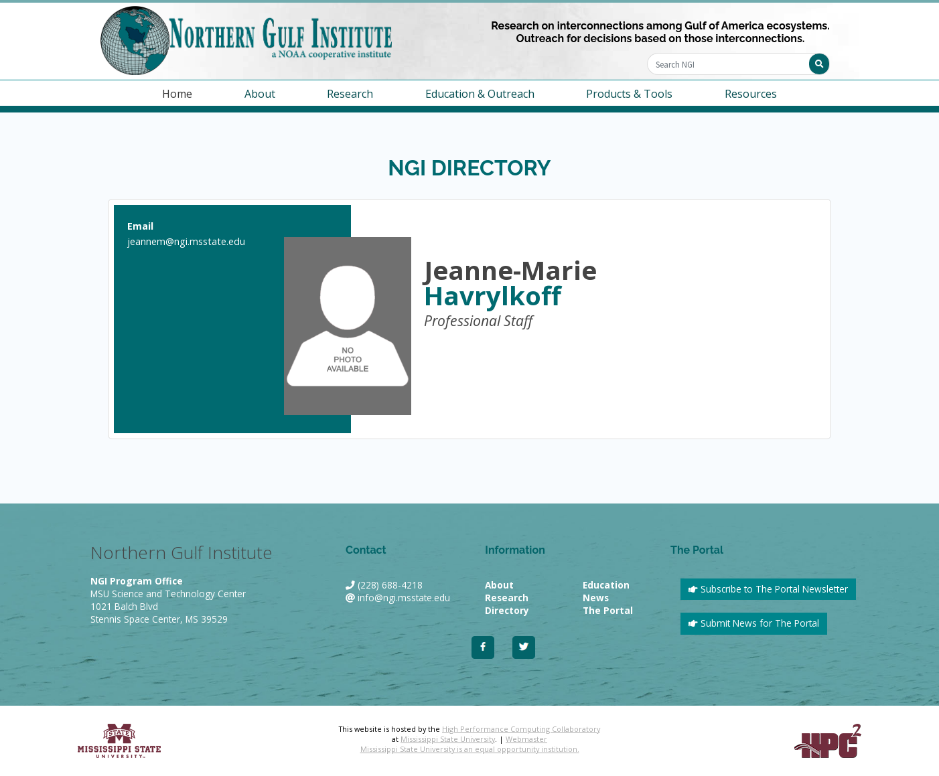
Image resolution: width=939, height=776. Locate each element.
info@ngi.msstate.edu (404, 597)
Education (606, 584)
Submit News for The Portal (754, 623)
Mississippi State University (448, 739)
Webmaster (526, 739)
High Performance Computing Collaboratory (521, 729)
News (596, 597)
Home (177, 93)
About (259, 93)
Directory (507, 610)
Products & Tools (629, 93)
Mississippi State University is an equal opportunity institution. (469, 749)
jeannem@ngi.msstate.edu (186, 241)
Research (350, 93)
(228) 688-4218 (390, 584)
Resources (751, 93)
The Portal (608, 610)
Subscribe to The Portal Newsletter (768, 589)
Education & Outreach (479, 93)
